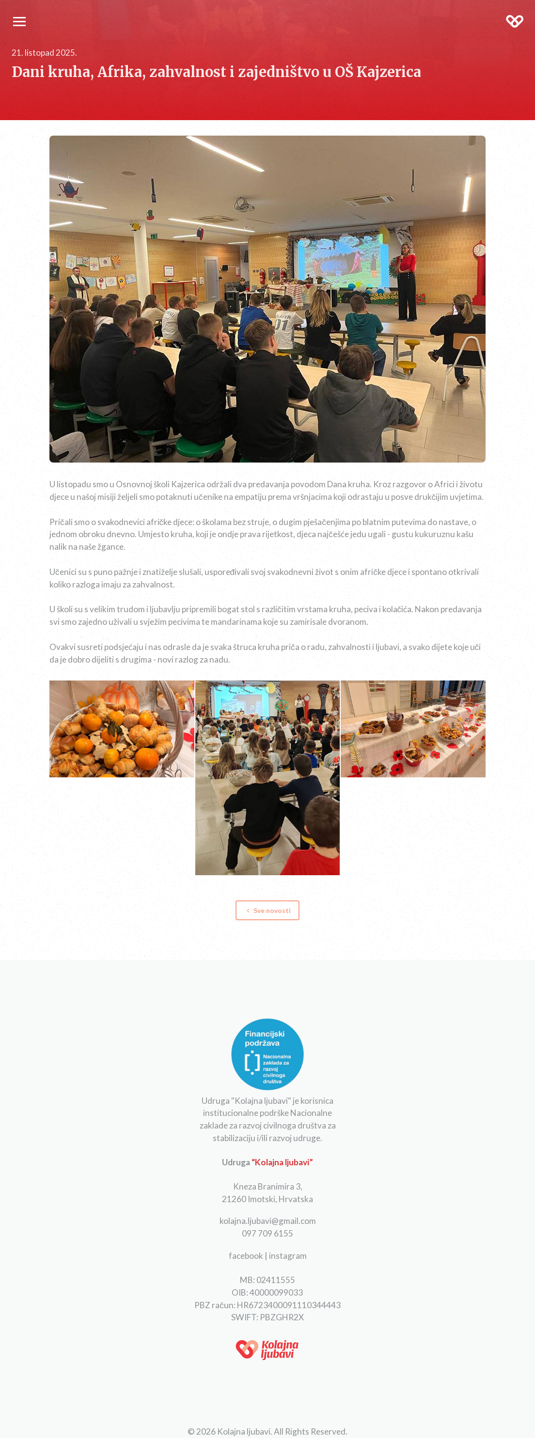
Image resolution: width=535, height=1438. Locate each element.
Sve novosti (267, 910)
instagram (288, 1256)
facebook (246, 1256)
